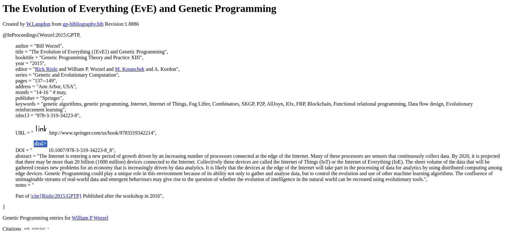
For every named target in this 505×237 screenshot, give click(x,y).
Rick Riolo (46, 69)
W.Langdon (38, 24)
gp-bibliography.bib (83, 24)
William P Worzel (90, 218)
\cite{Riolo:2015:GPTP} (56, 196)
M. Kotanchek (130, 69)
